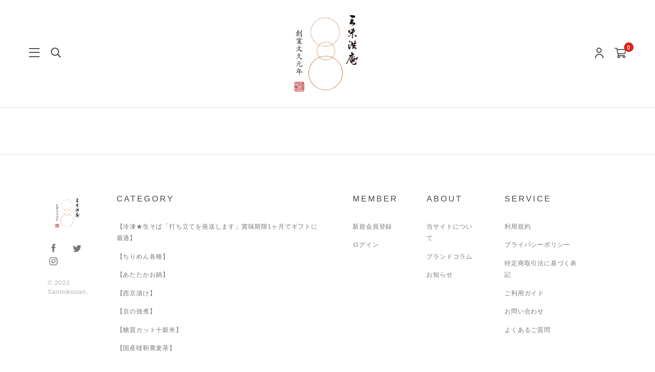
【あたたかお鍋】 (143, 274)
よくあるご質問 (527, 329)
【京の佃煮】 (136, 311)
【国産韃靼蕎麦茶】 (146, 348)
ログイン (366, 244)
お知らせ (439, 274)
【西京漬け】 (136, 293)
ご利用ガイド (524, 293)
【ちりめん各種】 (143, 256)
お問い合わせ (524, 311)
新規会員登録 (372, 226)
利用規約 (517, 226)
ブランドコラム (449, 256)
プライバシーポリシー (537, 244)
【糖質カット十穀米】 (149, 329)
